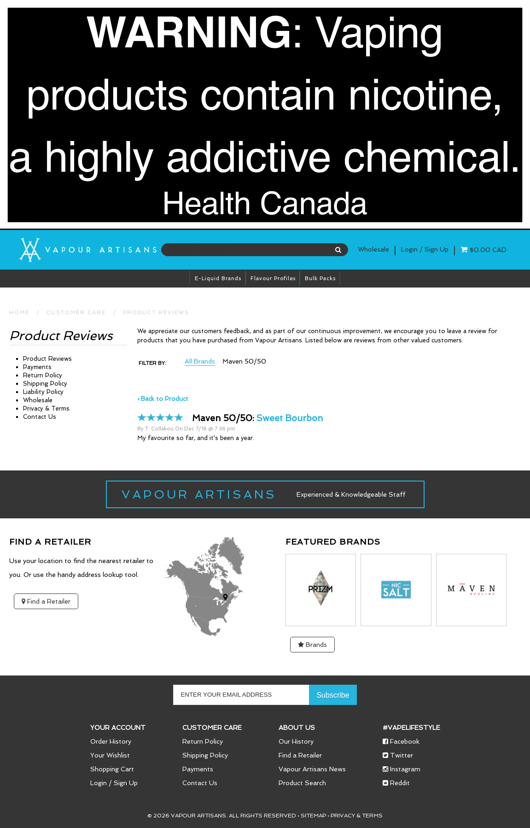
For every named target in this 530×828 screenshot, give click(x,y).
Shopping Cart (112, 769)
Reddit (396, 783)
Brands (312, 644)
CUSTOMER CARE (76, 313)
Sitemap (313, 815)
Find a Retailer (46, 601)
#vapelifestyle (411, 727)
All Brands (200, 361)
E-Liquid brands (218, 279)
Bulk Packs (320, 279)
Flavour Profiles (273, 279)
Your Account (118, 727)
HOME (19, 313)
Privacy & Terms (46, 408)
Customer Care (212, 727)
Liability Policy (43, 391)
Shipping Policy (45, 383)
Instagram (401, 769)
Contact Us (39, 416)
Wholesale (373, 249)
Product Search (302, 783)
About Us (297, 727)
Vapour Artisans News (312, 769)
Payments (37, 367)
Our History (296, 741)
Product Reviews (156, 313)
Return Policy (42, 375)
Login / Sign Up (114, 783)
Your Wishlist (110, 755)
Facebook (401, 741)
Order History (110, 741)
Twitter (398, 755)
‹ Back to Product (162, 398)
